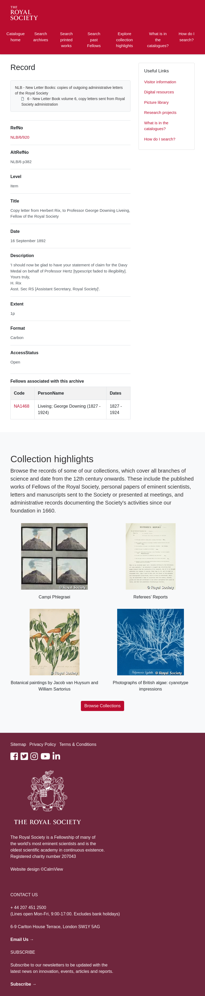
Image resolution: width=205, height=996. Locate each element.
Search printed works (66, 39)
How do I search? (186, 36)
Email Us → (22, 939)
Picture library (156, 102)
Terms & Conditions (77, 744)
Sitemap (18, 744)
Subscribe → (23, 984)
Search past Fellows (94, 39)
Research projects (160, 112)
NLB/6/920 (19, 137)
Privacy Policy (42, 744)
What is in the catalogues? (158, 39)
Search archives (40, 36)
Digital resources (159, 92)
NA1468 (21, 406)
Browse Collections (102, 706)
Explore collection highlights (124, 39)
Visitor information (160, 82)
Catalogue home (15, 36)
